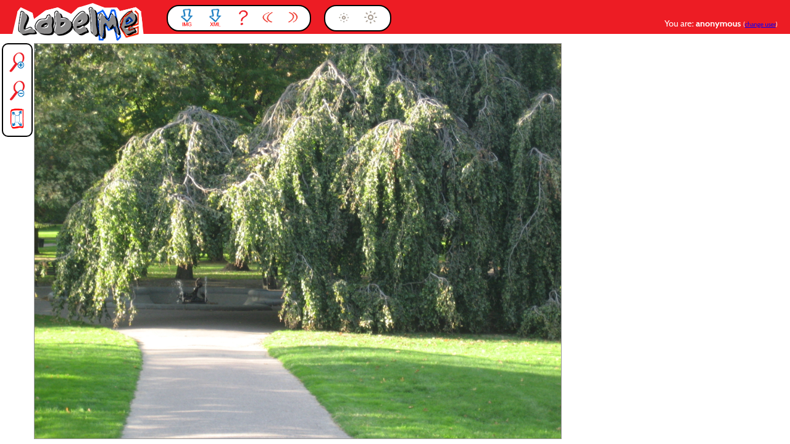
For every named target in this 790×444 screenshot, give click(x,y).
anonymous (719, 23)
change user (760, 24)
